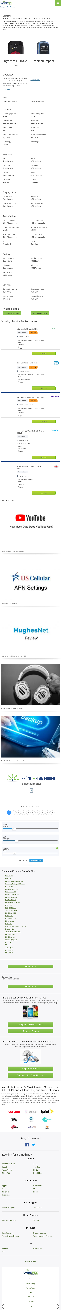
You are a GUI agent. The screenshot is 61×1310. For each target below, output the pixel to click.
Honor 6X (8, 878)
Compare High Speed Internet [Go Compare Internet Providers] (30, 1075)
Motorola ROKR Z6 (11, 889)
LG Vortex (8, 945)
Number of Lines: (30, 806)
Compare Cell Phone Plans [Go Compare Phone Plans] (30, 1024)
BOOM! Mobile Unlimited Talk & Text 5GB (29, 468)
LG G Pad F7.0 (10, 918)
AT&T (35, 1164)
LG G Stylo (9, 950)
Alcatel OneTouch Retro (13, 931)
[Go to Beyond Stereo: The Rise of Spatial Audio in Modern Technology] (30, 684)
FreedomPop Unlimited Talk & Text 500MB (30, 432)
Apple (4, 1186)
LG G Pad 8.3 (10, 937)
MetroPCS (6, 1173)
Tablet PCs (37, 1207)
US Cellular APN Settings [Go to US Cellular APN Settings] (9, 603)
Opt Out (30, 1306)
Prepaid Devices (39, 1233)
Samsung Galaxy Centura (14, 881)
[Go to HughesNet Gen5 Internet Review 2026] (30, 632)
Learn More (30, 966)
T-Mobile (36, 1167)
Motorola (5, 1192)
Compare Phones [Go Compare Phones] (30, 1031)
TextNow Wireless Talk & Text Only (30, 397)
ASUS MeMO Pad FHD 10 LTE (15, 926)
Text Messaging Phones (42, 1236)
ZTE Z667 (8, 905)
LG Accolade (9, 921)
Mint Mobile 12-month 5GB (27, 329)
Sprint (4, 1167)
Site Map (30, 1301)
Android (5, 1249)
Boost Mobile (38, 1173)
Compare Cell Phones (7, 7)
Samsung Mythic (11, 939)
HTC (4, 1189)
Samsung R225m (11, 897)
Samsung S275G (11, 910)
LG (34, 1189)
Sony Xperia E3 (10, 908)
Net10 (35, 1170)
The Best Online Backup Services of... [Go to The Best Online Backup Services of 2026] (13, 761)
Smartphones (7, 1233)
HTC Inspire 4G (10, 892)
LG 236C (8, 942)
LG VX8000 (9, 953)
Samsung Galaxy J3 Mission (15, 884)
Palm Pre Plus (10, 934)
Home (30, 1279)
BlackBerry (37, 1186)
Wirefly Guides (30, 1261)
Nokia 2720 (9, 916)
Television (37, 1220)
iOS (3, 1252)
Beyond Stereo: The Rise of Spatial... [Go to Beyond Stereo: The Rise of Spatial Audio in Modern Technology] (12, 708)
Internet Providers (9, 1220)
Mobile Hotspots (8, 1207)
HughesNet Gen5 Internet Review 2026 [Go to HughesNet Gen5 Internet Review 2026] (13, 656)
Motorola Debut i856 (12, 894)
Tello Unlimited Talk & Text (27, 363)
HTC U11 (8, 924)
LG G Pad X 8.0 (10, 913)
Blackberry (37, 1249)
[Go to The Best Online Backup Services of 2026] (30, 737)
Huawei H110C (10, 929)
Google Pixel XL (10, 900)
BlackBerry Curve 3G (12, 902)
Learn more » (7, 89)
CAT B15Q (9, 886)
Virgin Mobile (7, 1170)
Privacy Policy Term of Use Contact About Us (30, 1290)
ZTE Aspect (9, 947)
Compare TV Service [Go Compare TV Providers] (30, 1069)
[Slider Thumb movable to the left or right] (14, 829)
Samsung (6, 1195)
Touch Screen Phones (10, 1236)
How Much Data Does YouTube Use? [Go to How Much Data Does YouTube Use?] (12, 551)
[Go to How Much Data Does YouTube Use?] (30, 527)
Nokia (35, 1192)
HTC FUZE (9, 876)
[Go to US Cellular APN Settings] (30, 579)
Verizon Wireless (8, 1164)
